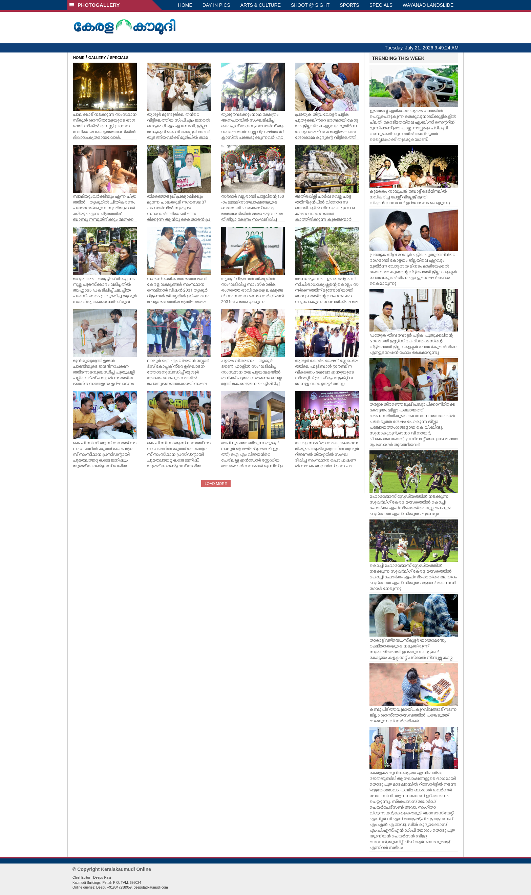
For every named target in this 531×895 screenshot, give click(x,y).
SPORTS (349, 5)
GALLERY (97, 58)
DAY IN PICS (216, 5)
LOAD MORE (216, 484)
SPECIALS (380, 5)
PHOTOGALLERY (94, 5)
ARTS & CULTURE (260, 5)
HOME (185, 5)
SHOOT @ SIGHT (310, 5)
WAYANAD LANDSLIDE (428, 5)
